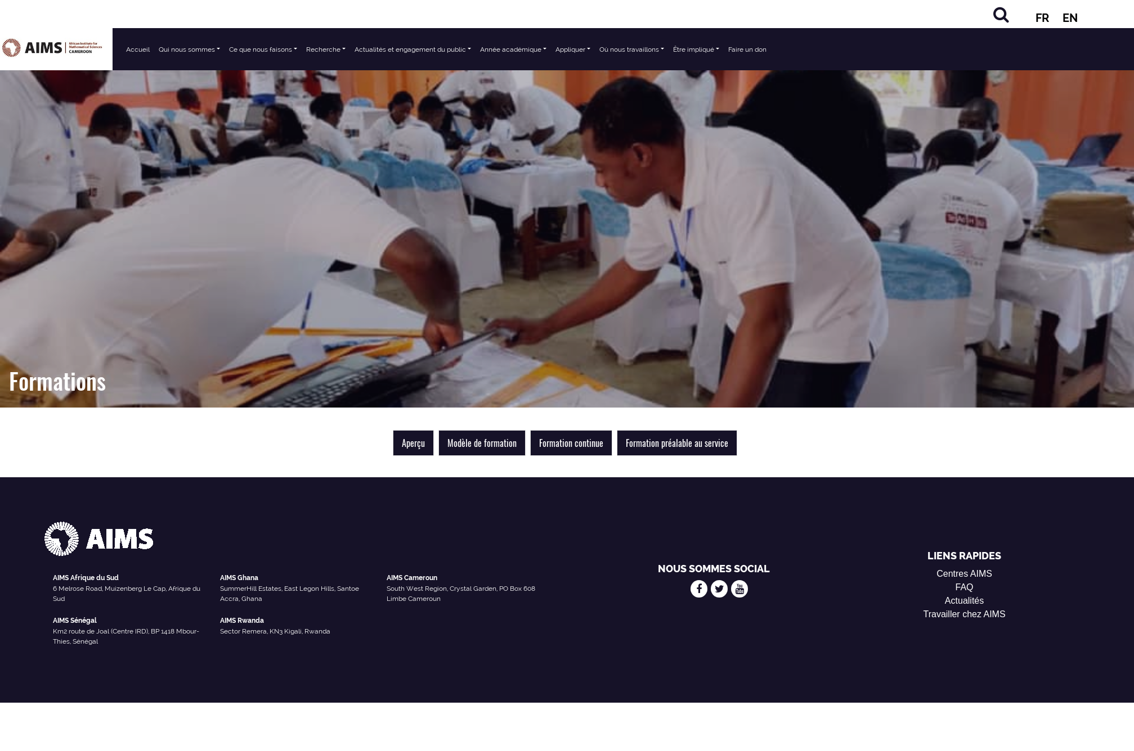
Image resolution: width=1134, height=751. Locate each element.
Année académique (510, 49)
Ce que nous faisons (260, 49)
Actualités (964, 600)
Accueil (138, 49)
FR (1042, 18)
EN (1070, 18)
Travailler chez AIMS (964, 614)
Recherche (323, 49)
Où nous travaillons (629, 49)
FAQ (965, 587)
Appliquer (570, 49)
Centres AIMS (964, 573)
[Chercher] (1001, 14)
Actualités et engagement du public (410, 49)
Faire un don (747, 49)
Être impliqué (693, 49)
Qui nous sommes (187, 49)
